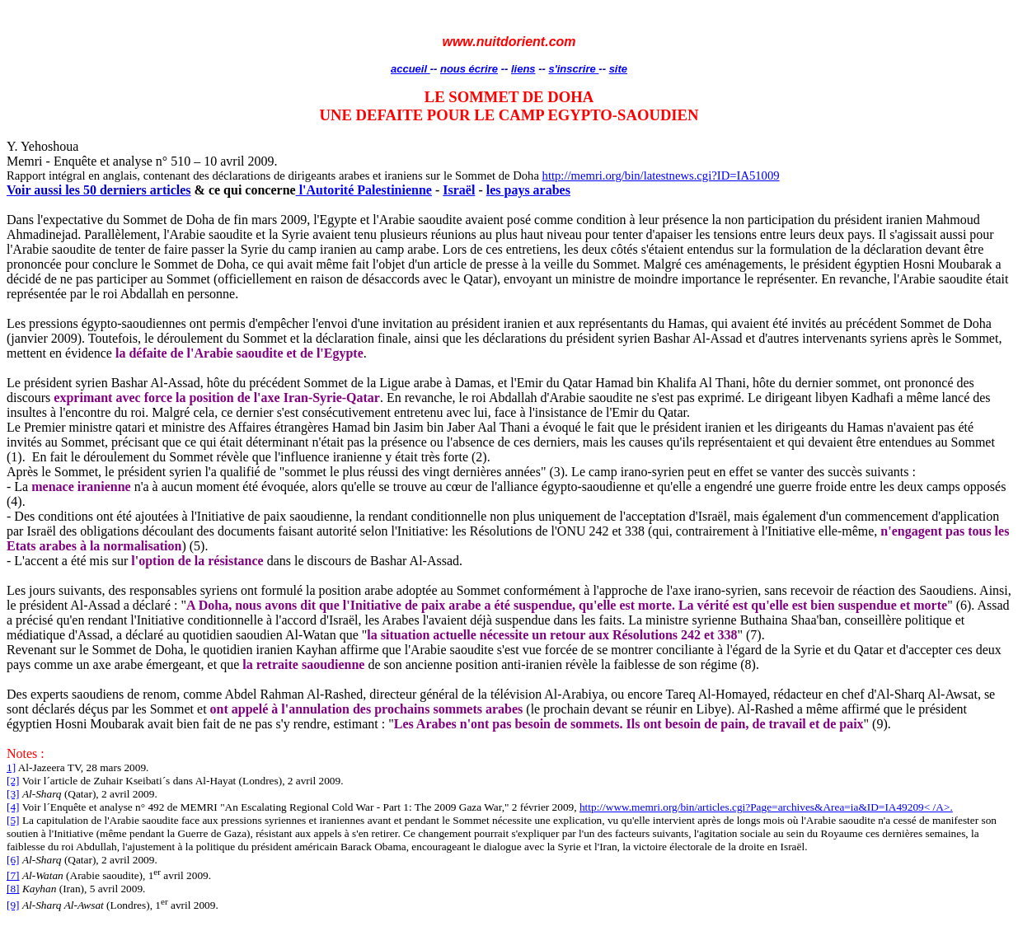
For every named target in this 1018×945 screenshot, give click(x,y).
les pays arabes (528, 190)
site (618, 69)
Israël (459, 190)
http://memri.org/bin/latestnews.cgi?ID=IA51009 (661, 175)
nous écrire (469, 69)
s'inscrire (573, 69)
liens (523, 69)
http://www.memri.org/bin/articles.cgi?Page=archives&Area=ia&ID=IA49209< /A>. (766, 807)
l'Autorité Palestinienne (364, 190)
